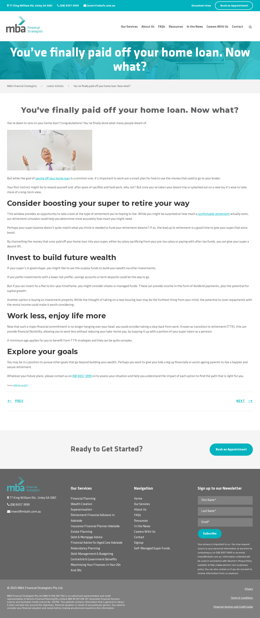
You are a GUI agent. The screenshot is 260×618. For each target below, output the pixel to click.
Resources (176, 26)
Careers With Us (217, 26)
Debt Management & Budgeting (92, 554)
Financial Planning (83, 498)
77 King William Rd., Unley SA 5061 (33, 498)
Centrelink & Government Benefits (94, 559)
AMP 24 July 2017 (20, 385)
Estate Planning (81, 531)
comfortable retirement (214, 214)
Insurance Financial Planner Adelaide (95, 526)
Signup (138, 542)
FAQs (161, 26)
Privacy (249, 589)
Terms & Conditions (242, 598)
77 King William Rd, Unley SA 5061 (30, 5)
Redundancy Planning (85, 548)
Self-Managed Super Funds (152, 548)
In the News (195, 26)
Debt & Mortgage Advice (87, 537)
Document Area (201, 5)
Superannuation (81, 509)
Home (138, 498)
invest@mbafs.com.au (101, 5)
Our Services (129, 26)
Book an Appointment (234, 5)
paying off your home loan (52, 178)
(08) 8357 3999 (69, 5)
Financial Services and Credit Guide (233, 606)
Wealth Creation (81, 504)
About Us (147, 26)
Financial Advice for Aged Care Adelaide (96, 542)
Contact (237, 26)
